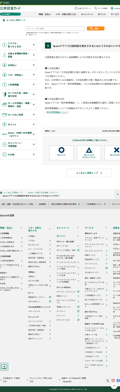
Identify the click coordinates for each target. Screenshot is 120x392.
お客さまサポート (84, 8)
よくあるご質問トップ (15, 20)
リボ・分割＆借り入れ (66, 14)
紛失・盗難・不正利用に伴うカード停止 (19, 204)
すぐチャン (61, 311)
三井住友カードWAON (93, 352)
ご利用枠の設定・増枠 (37, 325)
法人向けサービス (92, 272)
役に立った (61, 155)
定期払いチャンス (64, 307)
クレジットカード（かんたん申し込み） (94, 329)
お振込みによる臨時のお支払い (9, 278)
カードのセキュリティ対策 (94, 283)
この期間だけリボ (35, 253)
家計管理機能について (57, 112)
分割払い (31, 276)
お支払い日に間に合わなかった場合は (9, 289)
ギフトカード (90, 268)
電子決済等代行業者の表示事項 (65, 204)
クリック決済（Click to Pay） (94, 366)
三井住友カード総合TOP (11, 380)
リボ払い (31, 240)
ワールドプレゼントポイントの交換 (66, 274)
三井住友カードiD (92, 356)
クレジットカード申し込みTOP (40, 380)
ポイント (102, 14)
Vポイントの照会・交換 (66, 250)
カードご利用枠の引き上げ (9, 266)
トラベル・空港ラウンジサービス (94, 239)
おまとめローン (34, 301)
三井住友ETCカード (92, 348)
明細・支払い (45, 14)
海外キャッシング (35, 339)
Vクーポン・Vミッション (66, 292)
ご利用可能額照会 (7, 261)
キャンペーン (87, 14)
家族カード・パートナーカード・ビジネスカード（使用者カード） (94, 341)
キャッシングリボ (35, 321)
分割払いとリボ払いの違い (38, 286)
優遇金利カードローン (37, 297)
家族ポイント (62, 296)
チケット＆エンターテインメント (94, 245)
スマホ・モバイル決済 (93, 361)
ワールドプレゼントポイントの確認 (66, 268)
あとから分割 (33, 281)
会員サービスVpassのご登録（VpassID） (74, 380)
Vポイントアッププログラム (66, 301)
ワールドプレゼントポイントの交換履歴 (66, 281)
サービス (115, 14)
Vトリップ (61, 315)
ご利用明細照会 (6, 238)
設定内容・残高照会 (36, 258)
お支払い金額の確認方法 (9, 251)
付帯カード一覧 (91, 335)
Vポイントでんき (63, 320)
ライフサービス (91, 264)
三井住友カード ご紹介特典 (94, 317)
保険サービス (90, 255)
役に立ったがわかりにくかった (89, 156)
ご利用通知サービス (93, 295)
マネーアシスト (34, 311)
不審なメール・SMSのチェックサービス (94, 290)
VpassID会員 (5, 14)
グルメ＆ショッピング (93, 251)
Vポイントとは (62, 246)
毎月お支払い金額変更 (37, 262)
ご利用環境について (95, 204)
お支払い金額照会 (7, 242)
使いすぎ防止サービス (93, 300)
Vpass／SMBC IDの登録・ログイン (43, 192)
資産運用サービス (92, 259)
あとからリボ (33, 245)
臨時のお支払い (34, 266)
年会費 (2, 283)
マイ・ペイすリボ (35, 249)
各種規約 (43, 204)
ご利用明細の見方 (7, 246)
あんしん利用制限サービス (94, 305)
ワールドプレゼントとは (66, 262)
